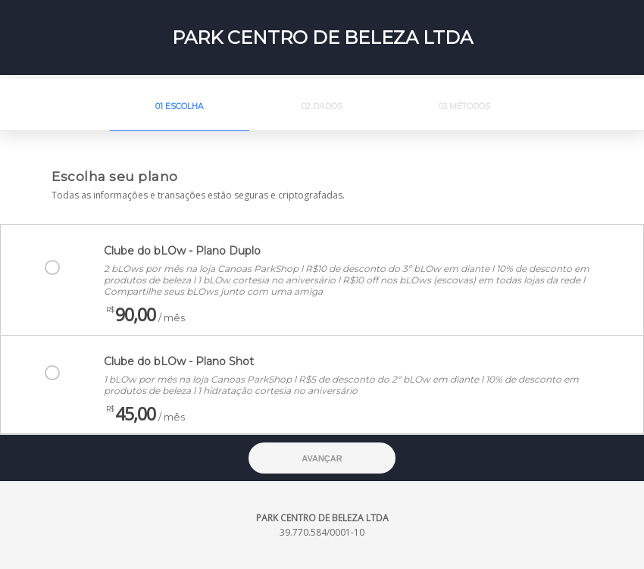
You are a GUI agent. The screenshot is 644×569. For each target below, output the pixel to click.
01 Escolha (179, 106)
